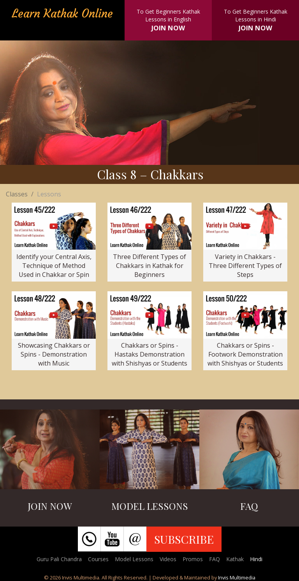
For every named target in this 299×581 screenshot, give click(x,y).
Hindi (256, 559)
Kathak (235, 559)
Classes (17, 194)
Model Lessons (134, 559)
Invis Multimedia (236, 577)
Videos (168, 559)
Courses (98, 559)
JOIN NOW (168, 27)
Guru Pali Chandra (59, 559)
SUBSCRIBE (184, 539)
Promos (193, 559)
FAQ (214, 559)
